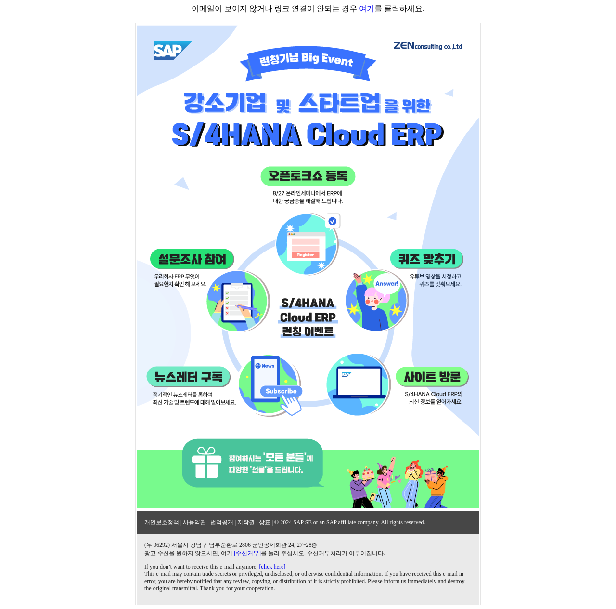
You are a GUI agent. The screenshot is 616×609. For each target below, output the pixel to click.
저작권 (246, 522)
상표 (264, 522)
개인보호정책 (161, 522)
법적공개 (221, 522)
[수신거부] (247, 553)
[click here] (272, 566)
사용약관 (194, 522)
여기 (366, 8)
